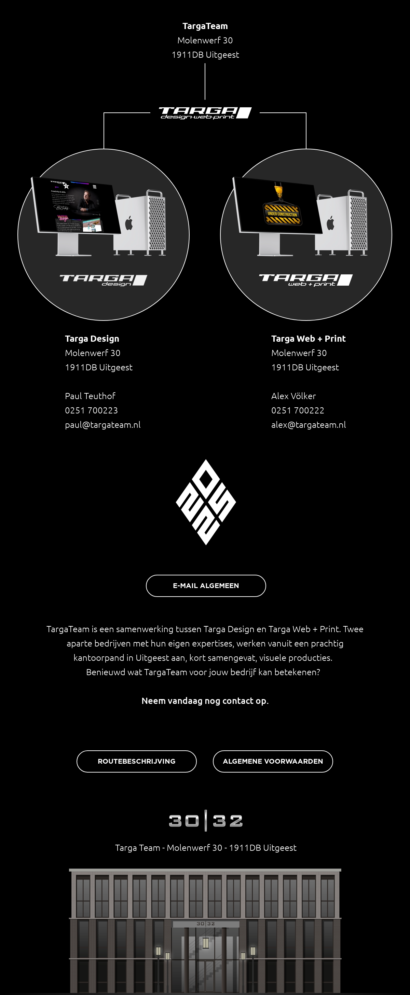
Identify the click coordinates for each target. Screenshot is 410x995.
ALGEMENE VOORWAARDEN (273, 761)
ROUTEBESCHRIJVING (137, 761)
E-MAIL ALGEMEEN (206, 586)
